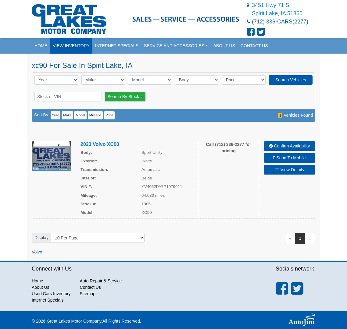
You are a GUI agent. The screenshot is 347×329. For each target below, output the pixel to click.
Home (37, 280)
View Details (289, 169)
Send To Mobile (289, 157)
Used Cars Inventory (51, 293)
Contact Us (90, 287)
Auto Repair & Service (101, 280)
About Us (40, 287)
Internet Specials (47, 300)
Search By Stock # (125, 96)
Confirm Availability (289, 145)
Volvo (37, 251)
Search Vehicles (290, 79)
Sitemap (87, 293)
